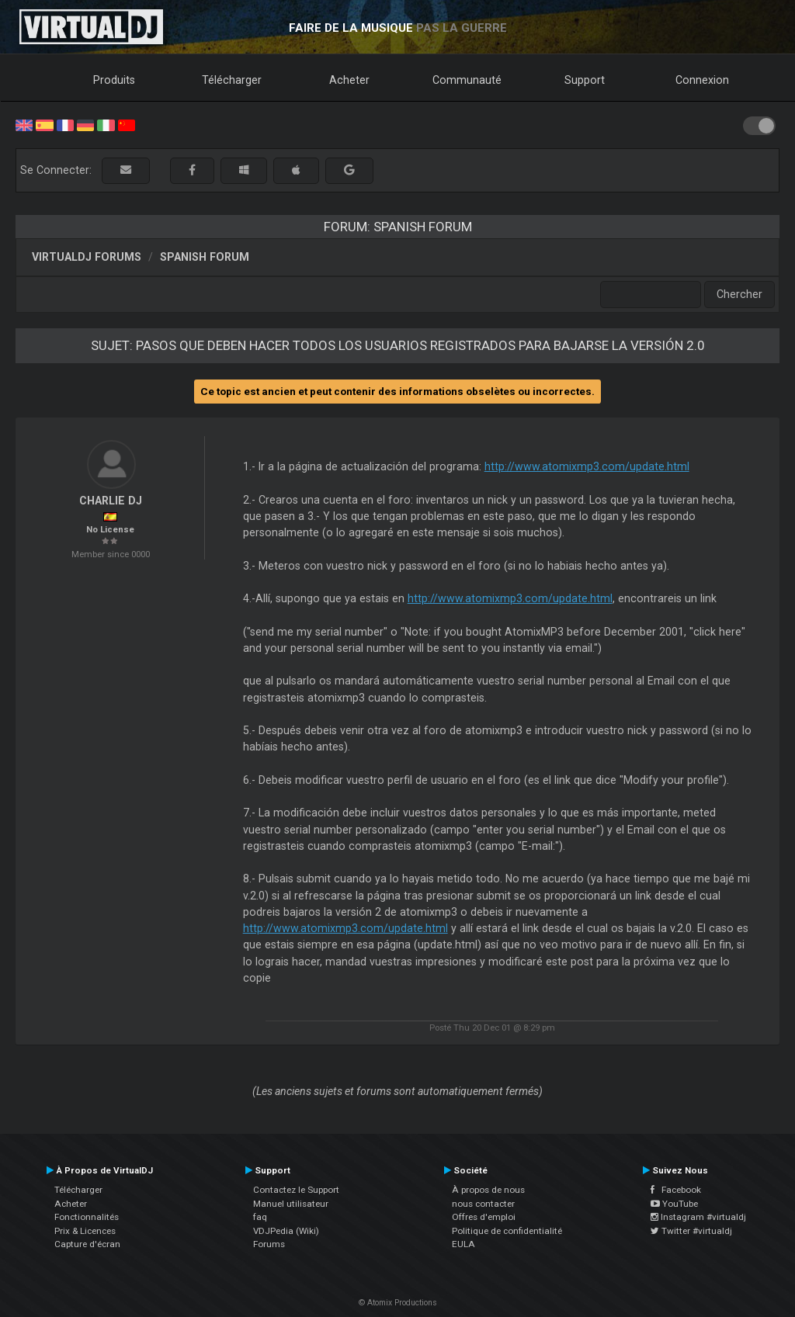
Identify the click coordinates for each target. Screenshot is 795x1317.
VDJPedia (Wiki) (286, 1230)
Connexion (702, 80)
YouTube (674, 1203)
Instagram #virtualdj (698, 1216)
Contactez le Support (296, 1189)
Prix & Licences (85, 1230)
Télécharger (232, 80)
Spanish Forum (204, 257)
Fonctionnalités (86, 1216)
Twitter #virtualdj (691, 1230)
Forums (269, 1244)
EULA (463, 1244)
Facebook (676, 1189)
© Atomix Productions (398, 1303)
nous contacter (483, 1203)
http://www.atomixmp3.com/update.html (586, 466)
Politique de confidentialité (507, 1230)
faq (260, 1216)
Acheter (349, 80)
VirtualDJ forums (86, 257)
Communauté (467, 80)
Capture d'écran (87, 1244)
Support (584, 80)
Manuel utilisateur (290, 1203)
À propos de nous (488, 1189)
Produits (114, 80)
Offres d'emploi (484, 1216)
